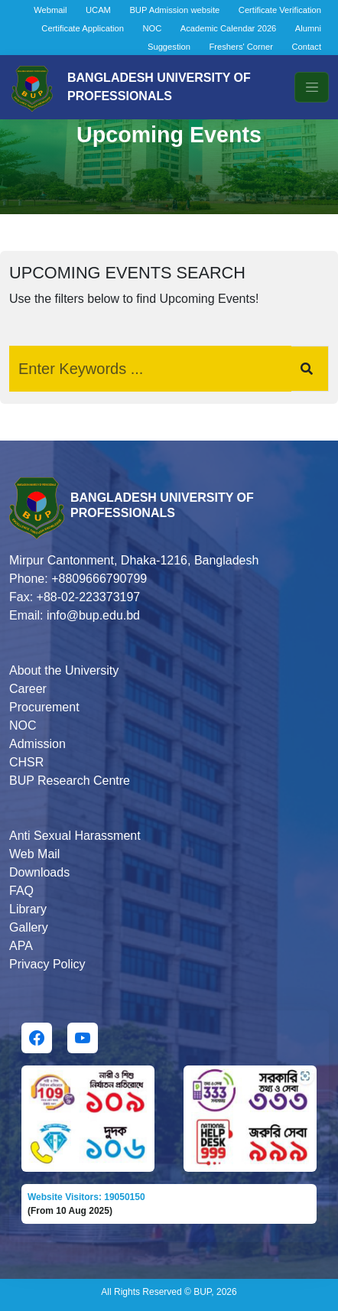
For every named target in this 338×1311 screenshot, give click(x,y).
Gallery (28, 927)
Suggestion (169, 46)
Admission (37, 743)
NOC (151, 28)
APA (21, 945)
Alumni (308, 28)
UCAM (98, 10)
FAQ (21, 890)
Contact (306, 46)
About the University (64, 670)
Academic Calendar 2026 (228, 28)
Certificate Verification (280, 10)
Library (28, 909)
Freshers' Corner (241, 46)
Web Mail (34, 853)
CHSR (26, 762)
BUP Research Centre (69, 780)
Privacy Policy (47, 964)
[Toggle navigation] (311, 87)
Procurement (44, 707)
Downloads (39, 872)
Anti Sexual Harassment (75, 835)
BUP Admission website (174, 10)
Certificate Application (82, 28)
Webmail (50, 10)
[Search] (150, 369)
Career (28, 688)
